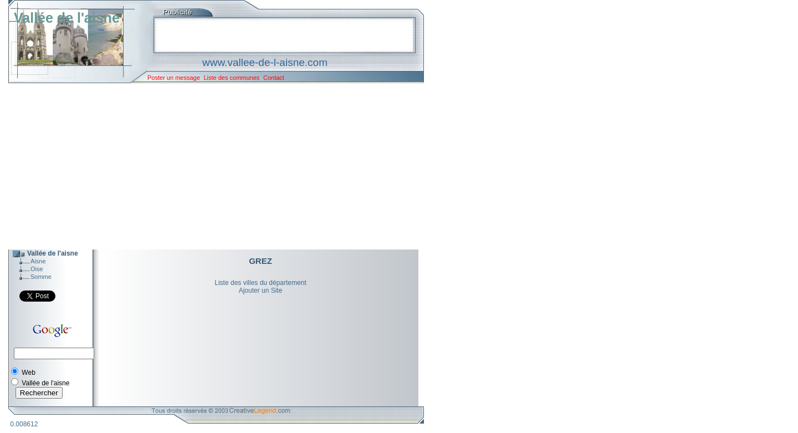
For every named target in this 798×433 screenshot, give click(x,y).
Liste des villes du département (260, 283)
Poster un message (173, 77)
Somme (41, 276)
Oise (36, 269)
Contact (273, 77)
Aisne (38, 261)
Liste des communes (231, 77)
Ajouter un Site (261, 290)
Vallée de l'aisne (67, 18)
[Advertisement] (207, 166)
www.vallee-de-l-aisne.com (265, 62)
